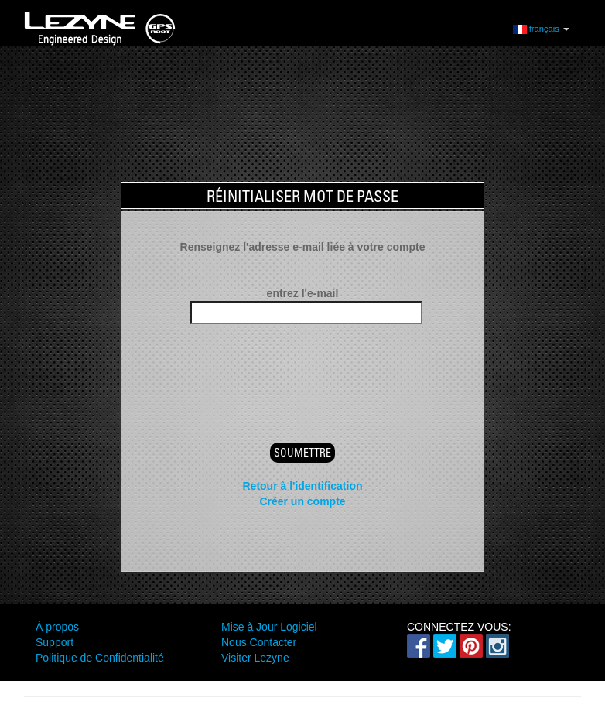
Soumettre (302, 453)
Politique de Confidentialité (100, 658)
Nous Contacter (258, 642)
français (541, 28)
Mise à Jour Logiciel (269, 627)
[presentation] (302, 370)
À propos (57, 627)
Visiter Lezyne (255, 658)
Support (54, 642)
